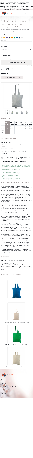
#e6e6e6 (22, 37)
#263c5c (19, 37)
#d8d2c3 (1, 37)
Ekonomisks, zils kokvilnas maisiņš (10, 176)
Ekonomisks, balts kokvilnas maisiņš (10, 179)
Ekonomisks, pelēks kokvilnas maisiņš (11, 163)
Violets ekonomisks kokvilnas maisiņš (11, 172)
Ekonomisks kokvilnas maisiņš (18, 29)
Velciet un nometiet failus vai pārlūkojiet (16, 62)
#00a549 (14, 37)
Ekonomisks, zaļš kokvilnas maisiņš (10, 175)
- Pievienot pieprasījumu (12, 77)
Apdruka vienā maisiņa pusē (7, 52)
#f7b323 (4, 37)
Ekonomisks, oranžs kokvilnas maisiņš (11, 174)
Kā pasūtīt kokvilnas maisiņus (9, 386)
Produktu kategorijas (5, 29)
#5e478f (7, 37)
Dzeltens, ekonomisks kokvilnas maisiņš (11, 171)
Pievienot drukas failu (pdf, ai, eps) (8, 59)
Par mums (4, 379)
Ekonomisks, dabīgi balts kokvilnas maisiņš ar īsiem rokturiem (16, 165)
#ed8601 (12, 37)
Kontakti (3, 393)
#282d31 (9, 37)
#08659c (17, 37)
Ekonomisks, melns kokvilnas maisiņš (11, 169)
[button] (3, 95)
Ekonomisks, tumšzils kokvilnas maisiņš (11, 178)
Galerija (3, 390)
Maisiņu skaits (4, 46)
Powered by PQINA (29, 65)
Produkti (3, 383)
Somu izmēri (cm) (4, 40)
